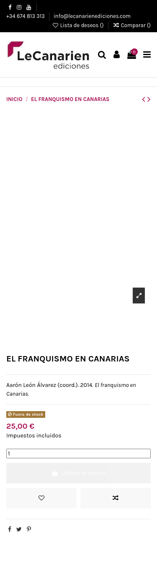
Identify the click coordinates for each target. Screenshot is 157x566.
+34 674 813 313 (26, 16)
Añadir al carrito (78, 473)
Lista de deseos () (78, 25)
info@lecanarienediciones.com (92, 16)
